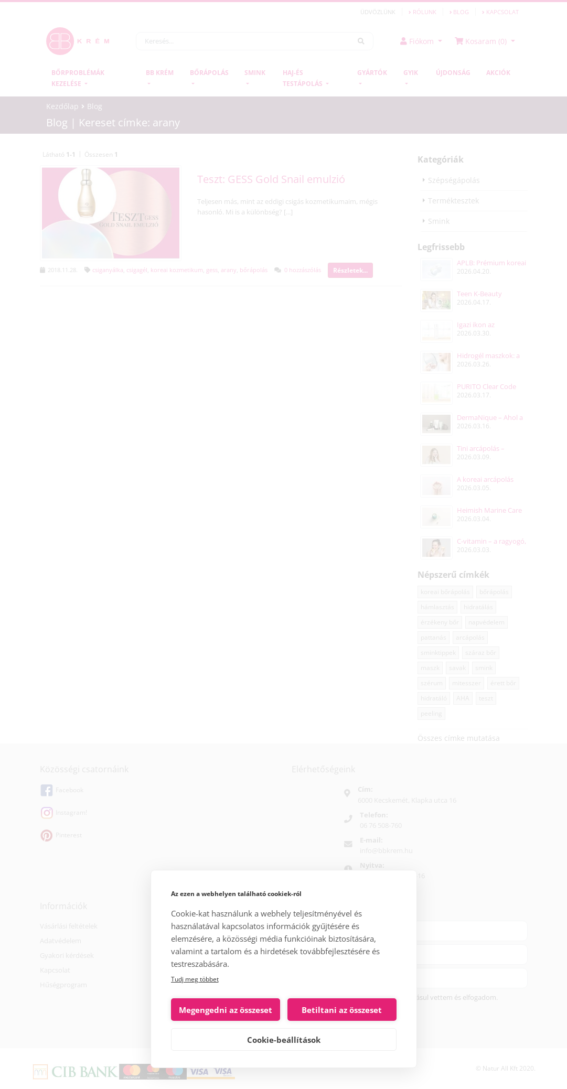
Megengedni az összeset (225, 1010)
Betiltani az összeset (342, 1010)
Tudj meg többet (195, 979)
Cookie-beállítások (283, 1039)
